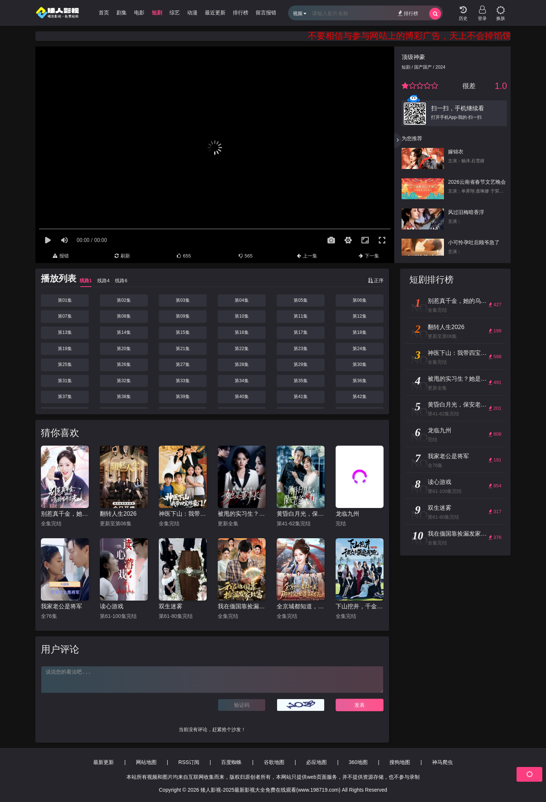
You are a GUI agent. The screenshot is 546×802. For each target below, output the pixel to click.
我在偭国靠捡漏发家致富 (242, 606)
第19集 (64, 348)
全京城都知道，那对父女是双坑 (301, 606)
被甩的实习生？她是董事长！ (242, 514)
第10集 (241, 316)
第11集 (300, 316)
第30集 (359, 364)
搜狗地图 (399, 762)
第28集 (241, 364)
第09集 (182, 316)
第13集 (64, 332)
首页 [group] (104, 12)
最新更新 (103, 762)
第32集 (123, 380)
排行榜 (408, 13)
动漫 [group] (192, 12)
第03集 (182, 300)
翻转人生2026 (118, 514)
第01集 (64, 300)
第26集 (123, 364)
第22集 (241, 348)
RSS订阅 (188, 762)
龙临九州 (347, 514)
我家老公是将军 (61, 606)
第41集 (300, 396)
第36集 (359, 380)
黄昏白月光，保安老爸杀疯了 (301, 514)
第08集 (123, 316)
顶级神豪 (413, 57)
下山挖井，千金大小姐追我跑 (360, 606)
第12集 (359, 316)
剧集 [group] (121, 12)
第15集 (182, 332)
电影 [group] (139, 12)
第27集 (182, 364)
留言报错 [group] (266, 12)
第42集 (359, 396)
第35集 (300, 380)
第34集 (241, 380)
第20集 (123, 348)
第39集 (182, 396)
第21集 (182, 348)
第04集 (241, 300)
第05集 (300, 300)
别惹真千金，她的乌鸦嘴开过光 (65, 514)
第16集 (241, 332)
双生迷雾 (170, 606)
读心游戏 (111, 606)
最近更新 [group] (215, 12)
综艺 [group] (174, 12)
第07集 (64, 316)
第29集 (300, 364)
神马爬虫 (442, 762)
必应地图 (316, 762)
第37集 (64, 396)
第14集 (123, 332)
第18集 (359, 332)
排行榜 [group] (240, 12)
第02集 (123, 300)
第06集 (359, 300)
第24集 (359, 348)
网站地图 (146, 762)
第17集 (300, 332)
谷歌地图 (274, 762)
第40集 (241, 396)
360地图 (358, 762)
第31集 (64, 380)
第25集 (64, 364)
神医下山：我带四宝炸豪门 (183, 514)
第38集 (123, 396)
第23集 (300, 348)
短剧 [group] (157, 12)
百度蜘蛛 (231, 762)
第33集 (182, 380)
